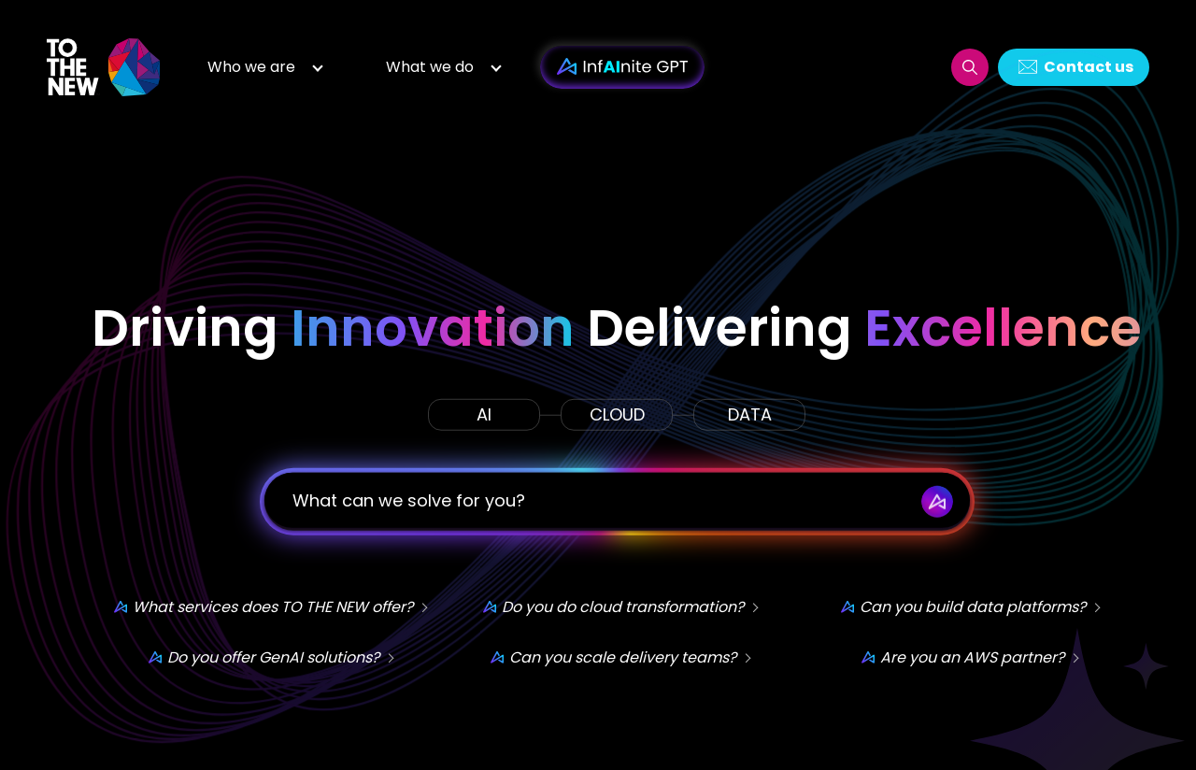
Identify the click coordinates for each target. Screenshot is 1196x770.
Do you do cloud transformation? (623, 606)
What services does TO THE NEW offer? (273, 606)
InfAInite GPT (622, 67)
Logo (105, 66)
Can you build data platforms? (973, 606)
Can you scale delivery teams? (622, 656)
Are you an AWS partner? (972, 656)
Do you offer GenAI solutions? (273, 656)
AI (484, 413)
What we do (430, 67)
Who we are (251, 67)
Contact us (1088, 67)
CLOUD (617, 413)
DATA (750, 413)
